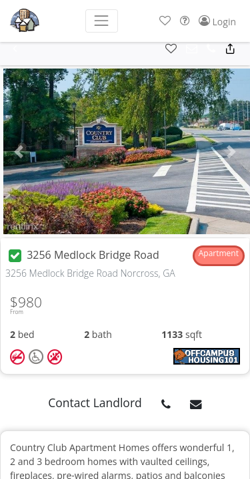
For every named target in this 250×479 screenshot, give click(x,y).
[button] (165, 21)
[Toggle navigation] (101, 21)
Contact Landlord (95, 402)
